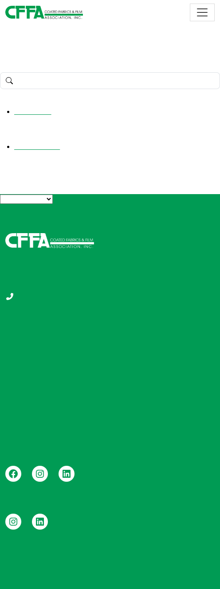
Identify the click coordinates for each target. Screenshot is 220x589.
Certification (134, 367)
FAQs (14, 352)
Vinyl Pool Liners (31, 409)
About (14, 338)
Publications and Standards (158, 352)
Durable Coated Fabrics (42, 395)
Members (20, 367)
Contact (127, 409)
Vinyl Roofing (26, 381)
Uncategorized (37, 146)
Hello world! (32, 111)
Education (131, 338)
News (124, 395)
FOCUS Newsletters (147, 381)
